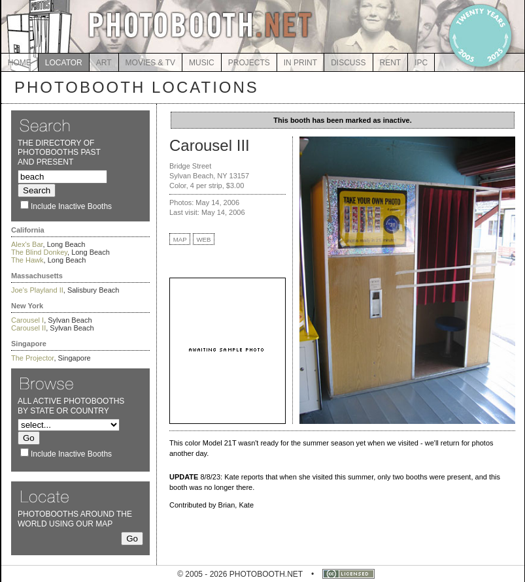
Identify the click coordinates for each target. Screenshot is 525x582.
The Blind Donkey (39, 252)
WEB (204, 239)
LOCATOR (63, 62)
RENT (390, 62)
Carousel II (28, 328)
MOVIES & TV (150, 62)
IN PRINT (300, 62)
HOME (19, 62)
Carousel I (27, 320)
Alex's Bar (27, 244)
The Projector (32, 358)
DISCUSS (348, 62)
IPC (421, 62)
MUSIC (201, 62)
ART (104, 62)
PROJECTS (249, 62)
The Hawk (27, 260)
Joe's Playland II (37, 290)
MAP (180, 239)
